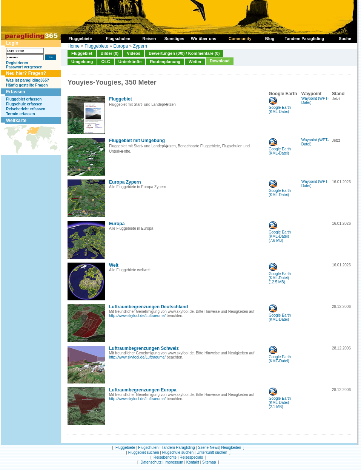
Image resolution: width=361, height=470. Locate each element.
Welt (113, 265)
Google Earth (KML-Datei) (280, 108)
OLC (105, 61)
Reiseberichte (165, 457)
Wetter (195, 61)
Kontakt (192, 462)
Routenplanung (165, 61)
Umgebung (82, 61)
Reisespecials (191, 457)
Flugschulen (148, 447)
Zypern (140, 46)
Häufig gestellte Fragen (27, 85)
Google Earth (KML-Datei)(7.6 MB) (280, 235)
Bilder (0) (110, 53)
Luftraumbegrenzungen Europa (143, 390)
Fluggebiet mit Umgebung (137, 140)
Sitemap (209, 462)
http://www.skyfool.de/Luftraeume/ (137, 316)
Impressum (173, 462)
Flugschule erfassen (24, 104)
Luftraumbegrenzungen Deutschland (148, 306)
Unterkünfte (130, 61)
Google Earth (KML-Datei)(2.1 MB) (280, 401)
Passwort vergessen (24, 67)
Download (220, 61)
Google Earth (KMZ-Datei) (280, 357)
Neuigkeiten (231, 447)
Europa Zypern (125, 182)
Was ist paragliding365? (27, 80)
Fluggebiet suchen (143, 452)
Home (74, 46)
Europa (120, 46)
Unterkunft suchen (212, 452)
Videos (133, 53)
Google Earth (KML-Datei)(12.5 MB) (280, 276)
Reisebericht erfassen (25, 109)
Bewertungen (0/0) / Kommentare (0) (184, 53)
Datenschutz (150, 462)
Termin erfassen (20, 114)
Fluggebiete (96, 46)
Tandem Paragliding (178, 447)
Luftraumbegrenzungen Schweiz (144, 348)
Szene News (208, 447)
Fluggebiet (81, 53)
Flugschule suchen (178, 452)
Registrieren (17, 63)
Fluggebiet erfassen (23, 99)
